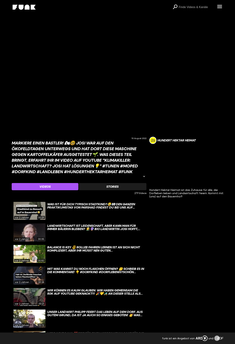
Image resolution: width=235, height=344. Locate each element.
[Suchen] (175, 7)
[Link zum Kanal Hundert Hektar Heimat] (172, 140)
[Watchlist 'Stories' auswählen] (112, 186)
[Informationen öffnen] (144, 176)
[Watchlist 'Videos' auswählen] (45, 186)
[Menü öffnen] (219, 6)
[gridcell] (78, 211)
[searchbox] (197, 7)
